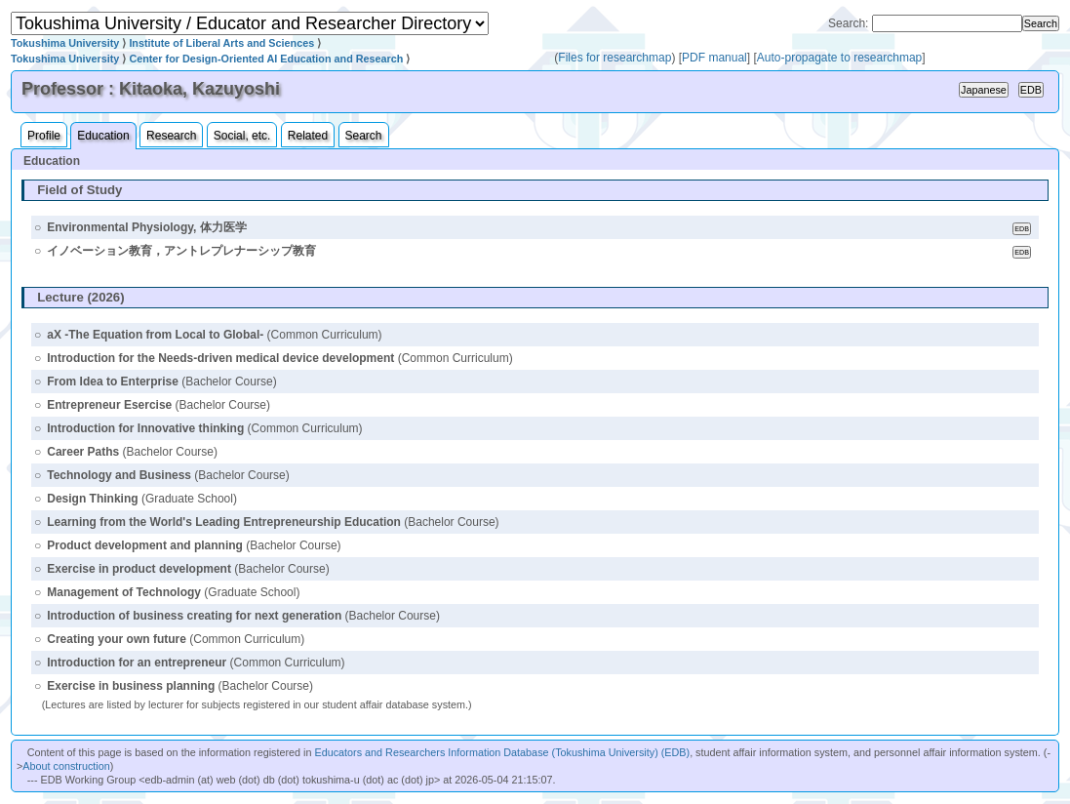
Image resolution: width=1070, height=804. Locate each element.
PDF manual (714, 57)
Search (363, 135)
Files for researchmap (614, 57)
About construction (65, 766)
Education (103, 135)
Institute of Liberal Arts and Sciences (221, 43)
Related (308, 135)
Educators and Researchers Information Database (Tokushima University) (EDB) (502, 752)
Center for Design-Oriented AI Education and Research (266, 58)
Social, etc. (242, 135)
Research (171, 135)
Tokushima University (65, 43)
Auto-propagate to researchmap (839, 57)
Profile (43, 135)
